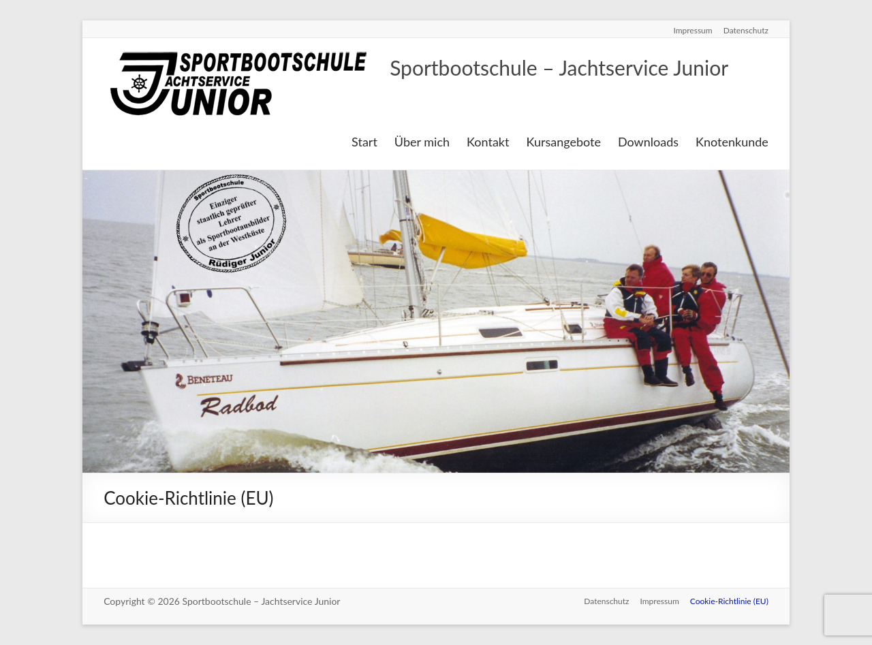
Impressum (692, 30)
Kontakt (488, 141)
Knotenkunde (732, 141)
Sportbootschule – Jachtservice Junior (559, 67)
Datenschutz (745, 30)
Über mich (422, 141)
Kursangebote (563, 141)
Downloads (648, 141)
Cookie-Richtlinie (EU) (729, 601)
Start (364, 141)
